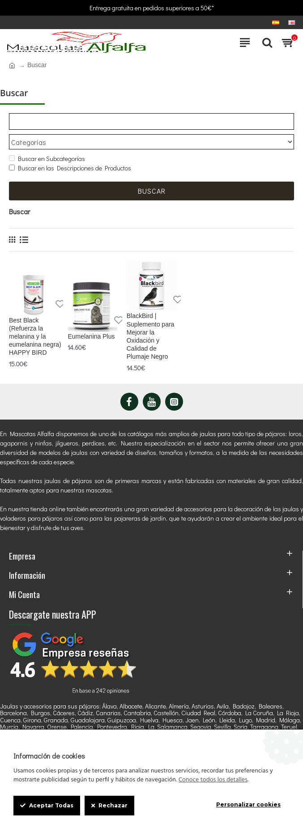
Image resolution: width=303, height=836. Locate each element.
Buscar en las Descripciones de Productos (70, 168)
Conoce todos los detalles (213, 780)
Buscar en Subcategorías (47, 159)
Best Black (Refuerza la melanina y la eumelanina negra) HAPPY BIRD (35, 336)
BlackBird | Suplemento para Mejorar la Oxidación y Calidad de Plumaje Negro (151, 337)
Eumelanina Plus (91, 336)
